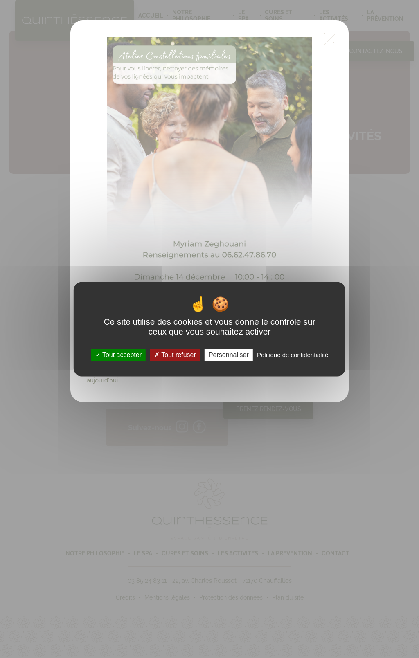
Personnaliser (229, 354)
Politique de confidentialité (292, 354)
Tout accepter (118, 354)
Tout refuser (175, 354)
